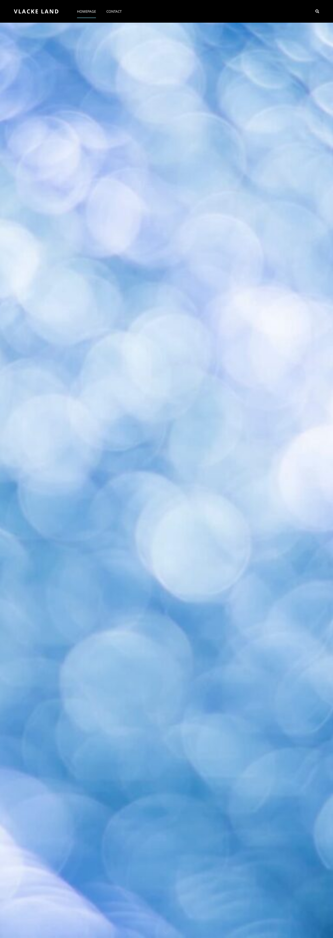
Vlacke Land (36, 11)
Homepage (86, 11)
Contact (114, 11)
